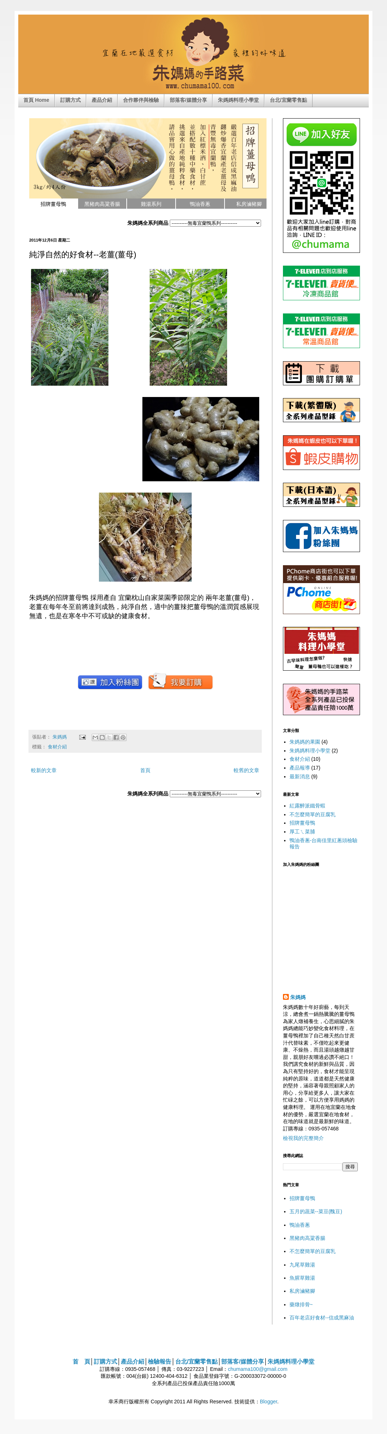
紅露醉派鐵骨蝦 (307, 806)
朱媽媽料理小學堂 (238, 100)
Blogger (268, 1401)
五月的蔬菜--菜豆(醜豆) (316, 1211)
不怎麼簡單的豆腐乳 (313, 814)
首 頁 (81, 1361)
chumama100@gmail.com (257, 1369)
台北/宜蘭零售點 (288, 100)
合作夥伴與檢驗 (141, 100)
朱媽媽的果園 (305, 742)
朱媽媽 (60, 737)
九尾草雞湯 (302, 1265)
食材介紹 (57, 746)
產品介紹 (102, 100)
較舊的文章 (246, 770)
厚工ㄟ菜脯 (302, 831)
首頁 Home (36, 100)
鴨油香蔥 (300, 1225)
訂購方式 (70, 100)
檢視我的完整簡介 (303, 1138)
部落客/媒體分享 (188, 100)
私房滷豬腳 (302, 1291)
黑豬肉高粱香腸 (307, 1238)
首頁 (145, 770)
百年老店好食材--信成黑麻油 (322, 1318)
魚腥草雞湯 (302, 1278)
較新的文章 (44, 770)
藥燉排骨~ (301, 1304)
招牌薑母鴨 (302, 823)
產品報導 (300, 768)
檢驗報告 (159, 1361)
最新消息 (300, 776)
